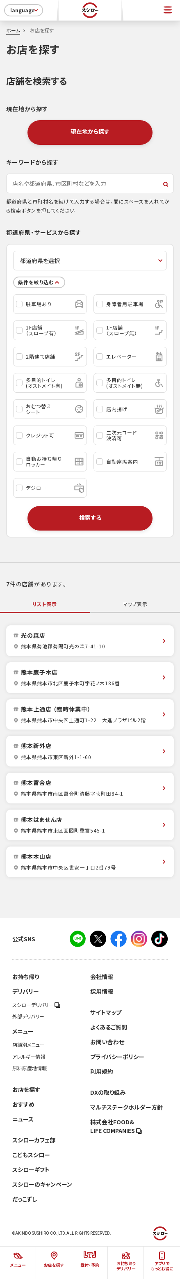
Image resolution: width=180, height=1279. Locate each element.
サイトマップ (105, 1012)
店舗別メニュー (28, 1044)
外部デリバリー (28, 1016)
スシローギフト (31, 1169)
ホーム (13, 30)
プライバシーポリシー (117, 1056)
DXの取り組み (107, 1092)
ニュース (23, 1119)
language (24, 10)
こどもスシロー (31, 1155)
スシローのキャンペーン (42, 1184)
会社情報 (101, 976)
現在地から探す (90, 131)
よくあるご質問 (108, 1027)
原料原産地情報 (29, 1068)
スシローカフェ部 (33, 1140)
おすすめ (23, 1104)
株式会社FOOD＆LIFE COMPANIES (116, 1126)
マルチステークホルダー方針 (126, 1107)
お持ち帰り (25, 976)
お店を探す (26, 1089)
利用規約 (101, 1071)
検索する (90, 517)
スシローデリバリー (36, 1005)
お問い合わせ (107, 1042)
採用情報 (101, 991)
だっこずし (24, 1199)
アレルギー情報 (28, 1056)
